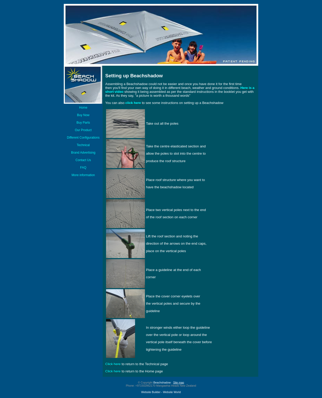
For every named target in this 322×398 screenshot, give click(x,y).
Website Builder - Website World (161, 392)
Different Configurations (83, 137)
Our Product (83, 130)
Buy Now (83, 115)
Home (83, 107)
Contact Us (83, 160)
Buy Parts (83, 122)
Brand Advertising (83, 152)
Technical (83, 145)
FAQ (83, 167)
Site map (178, 382)
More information (83, 175)
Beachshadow (162, 382)
